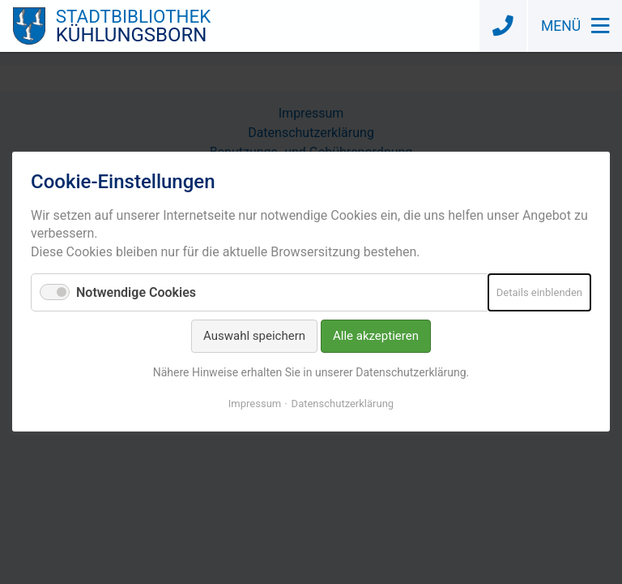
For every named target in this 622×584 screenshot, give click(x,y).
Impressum (254, 404)
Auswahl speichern (254, 336)
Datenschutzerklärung (343, 404)
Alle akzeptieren (376, 336)
